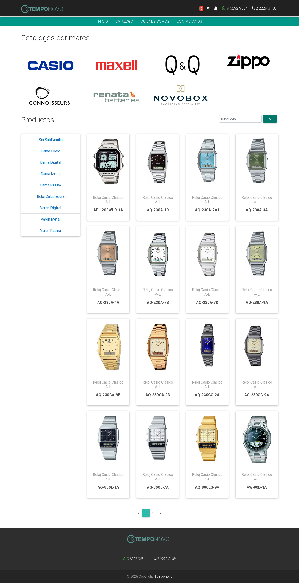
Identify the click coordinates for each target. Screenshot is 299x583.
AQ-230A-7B (158, 302)
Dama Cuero (50, 151)
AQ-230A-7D (207, 302)
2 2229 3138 (263, 9)
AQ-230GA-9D (157, 394)
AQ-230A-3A (257, 210)
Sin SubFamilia (51, 139)
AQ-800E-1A (108, 487)
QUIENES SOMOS (155, 21)
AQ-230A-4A (108, 302)
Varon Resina (50, 230)
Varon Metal (50, 219)
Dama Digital (50, 162)
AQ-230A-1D (158, 210)
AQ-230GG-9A (256, 394)
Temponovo (163, 576)
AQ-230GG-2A (207, 394)
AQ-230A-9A (257, 302)
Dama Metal (50, 173)
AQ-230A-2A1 (207, 210)
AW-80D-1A (257, 487)
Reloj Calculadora (50, 196)
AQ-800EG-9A (207, 487)
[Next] (160, 513)
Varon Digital (50, 207)
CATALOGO (124, 21)
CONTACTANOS (189, 21)
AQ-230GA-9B (108, 394)
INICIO (102, 21)
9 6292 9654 (234, 9)
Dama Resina (50, 185)
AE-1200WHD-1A (108, 210)
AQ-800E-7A (158, 487)
